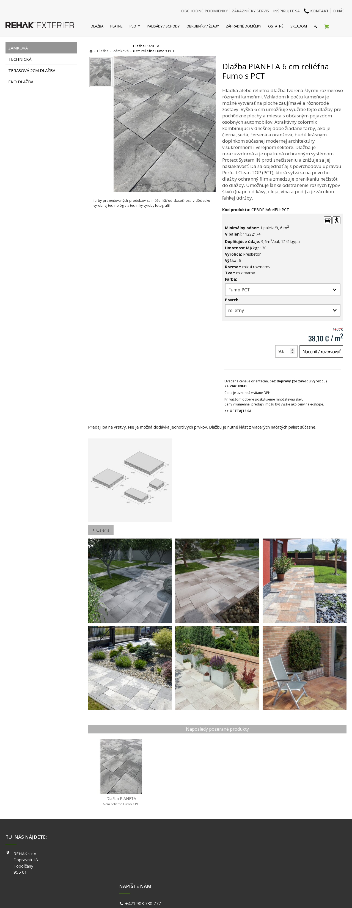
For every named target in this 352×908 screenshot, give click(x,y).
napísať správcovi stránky (161, 897)
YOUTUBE (253, 869)
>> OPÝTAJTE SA (237, 411)
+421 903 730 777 (144, 854)
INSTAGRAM (255, 861)
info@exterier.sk (143, 861)
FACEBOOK (254, 853)
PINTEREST (254, 877)
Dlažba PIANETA (121, 801)
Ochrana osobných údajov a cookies (214, 897)
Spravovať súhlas (261, 897)
